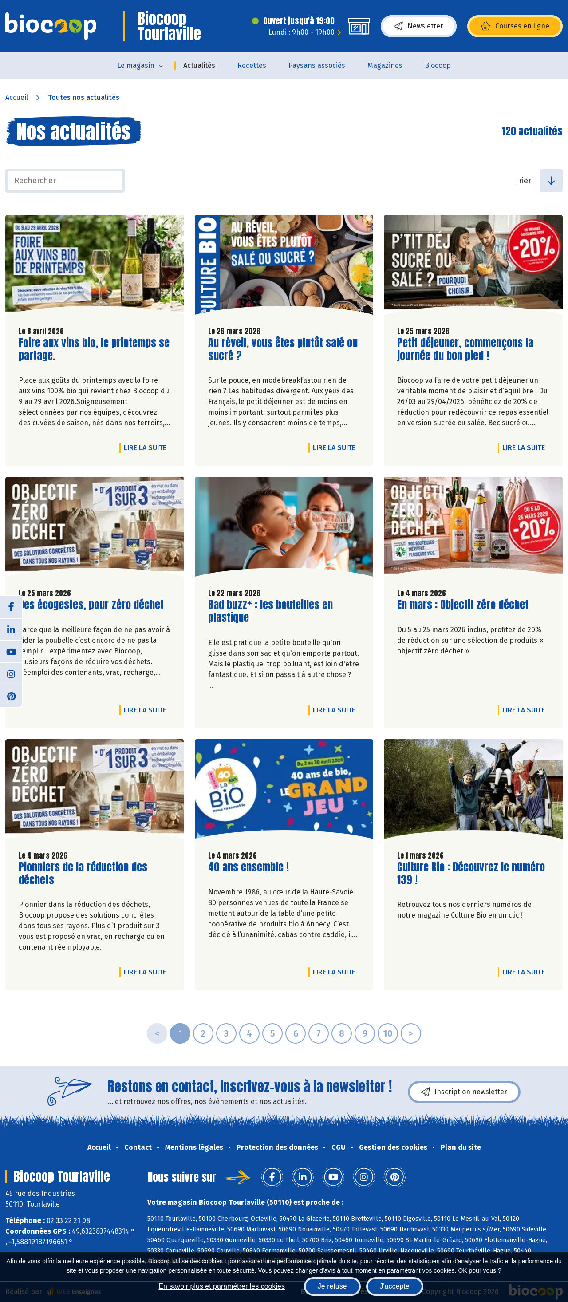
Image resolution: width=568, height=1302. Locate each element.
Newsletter (418, 26)
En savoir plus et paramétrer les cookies (221, 1286)
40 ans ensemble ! (248, 867)
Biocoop (438, 65)
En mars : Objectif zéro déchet (463, 604)
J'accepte (395, 1286)
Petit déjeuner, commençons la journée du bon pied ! (465, 349)
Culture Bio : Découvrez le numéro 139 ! (471, 873)
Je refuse (332, 1286)
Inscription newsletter (464, 1092)
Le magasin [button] (135, 65)
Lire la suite (147, 447)
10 (388, 1033)
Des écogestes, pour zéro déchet (91, 604)
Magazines (384, 65)
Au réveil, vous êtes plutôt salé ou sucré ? (283, 349)
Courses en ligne (515, 26)
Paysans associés (316, 65)
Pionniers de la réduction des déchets (83, 873)
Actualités (199, 65)
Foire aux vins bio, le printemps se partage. (94, 349)
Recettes (251, 65)
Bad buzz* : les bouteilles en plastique (270, 611)
